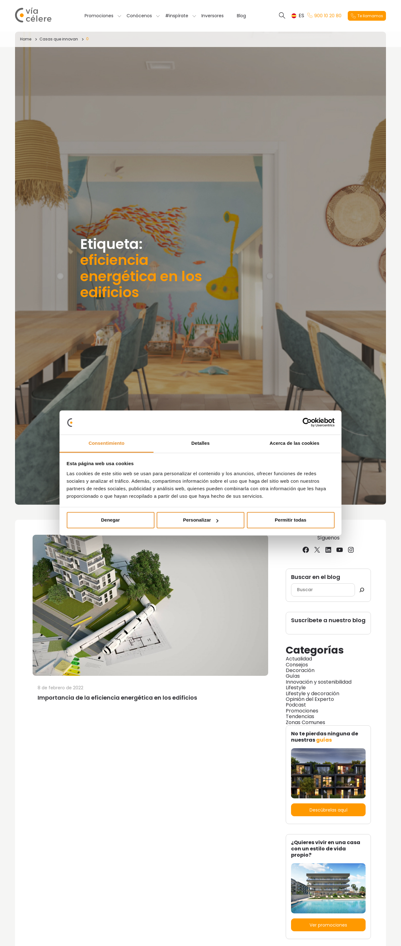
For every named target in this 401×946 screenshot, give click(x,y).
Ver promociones (328, 925)
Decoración (300, 670)
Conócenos (139, 15)
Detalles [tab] (200, 443)
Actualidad (299, 658)
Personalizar (200, 520)
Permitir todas (290, 520)
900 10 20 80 (324, 16)
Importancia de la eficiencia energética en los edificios (117, 698)
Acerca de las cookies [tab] (295, 443)
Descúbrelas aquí (328, 810)
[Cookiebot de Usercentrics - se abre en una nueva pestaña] (307, 422)
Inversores (212, 15)
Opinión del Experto (310, 699)
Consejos (297, 664)
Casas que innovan (58, 39)
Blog (241, 15)
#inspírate (176, 15)
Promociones (99, 15)
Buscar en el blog (315, 577)
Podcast (296, 704)
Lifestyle (296, 687)
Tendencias (300, 716)
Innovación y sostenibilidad (319, 682)
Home (25, 39)
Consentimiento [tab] (107, 443)
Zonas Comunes (305, 722)
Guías (293, 676)
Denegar (110, 520)
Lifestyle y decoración (312, 693)
